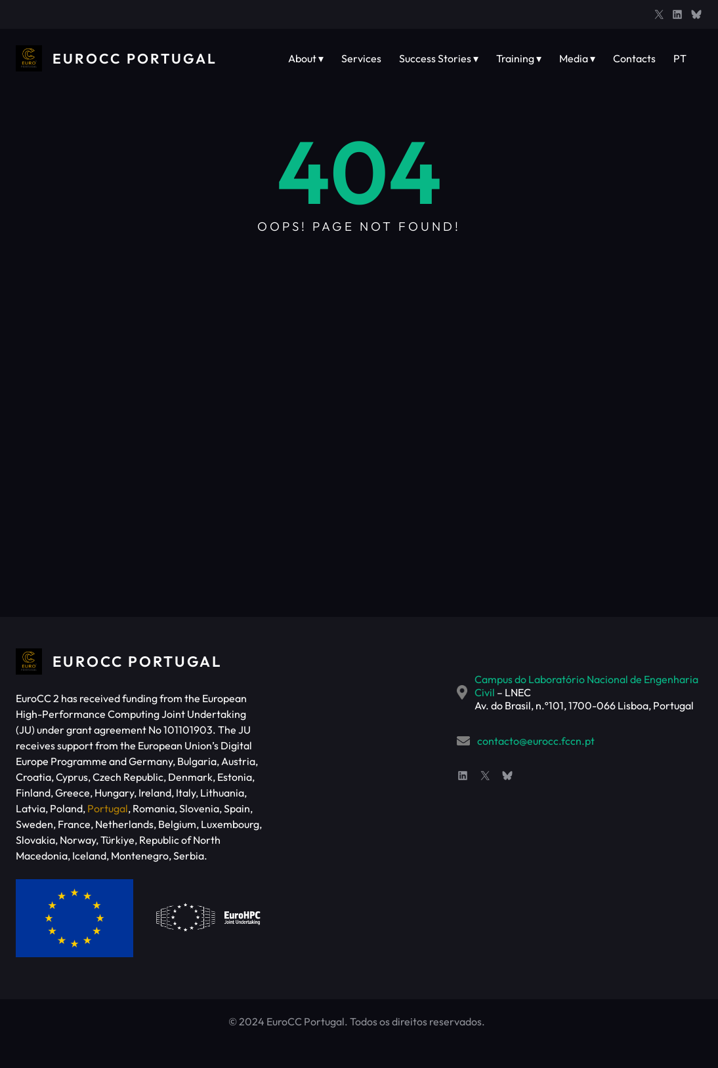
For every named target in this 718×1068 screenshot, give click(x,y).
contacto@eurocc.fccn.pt (454, 727)
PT (679, 58)
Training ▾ (518, 58)
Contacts (634, 58)
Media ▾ (577, 58)
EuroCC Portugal (137, 58)
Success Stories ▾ (438, 58)
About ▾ (306, 58)
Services (361, 58)
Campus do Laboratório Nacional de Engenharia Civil (518, 679)
